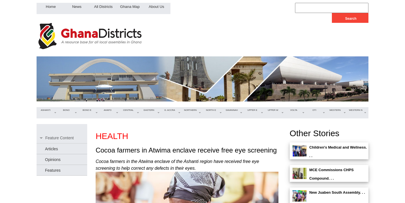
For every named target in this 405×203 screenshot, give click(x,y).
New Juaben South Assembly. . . (337, 192)
